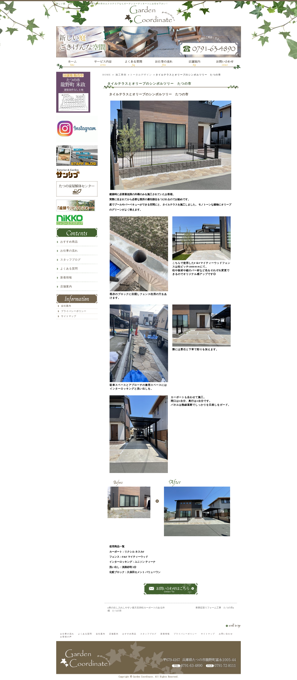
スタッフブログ (70, 259)
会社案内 (66, 305)
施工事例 (121, 74)
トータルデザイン (141, 74)
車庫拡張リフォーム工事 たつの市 (214, 607)
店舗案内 (66, 286)
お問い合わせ (226, 634)
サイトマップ (68, 316)
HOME (107, 74)
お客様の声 (66, 637)
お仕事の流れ (69, 250)
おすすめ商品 (69, 241)
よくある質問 (69, 268)
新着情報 (66, 277)
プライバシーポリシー (73, 311)
